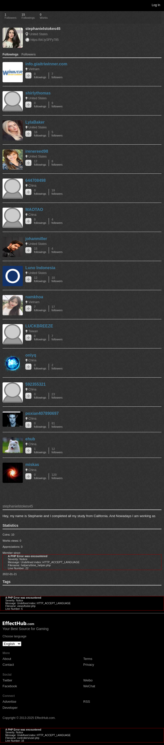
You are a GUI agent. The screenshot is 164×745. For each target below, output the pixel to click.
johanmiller (36, 239)
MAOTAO (34, 209)
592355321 (35, 384)
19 (56, 192)
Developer (10, 708)
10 (56, 279)
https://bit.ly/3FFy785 (44, 40)
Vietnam (34, 69)
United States (38, 34)
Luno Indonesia (40, 268)
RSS (86, 701)
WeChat (89, 686)
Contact (8, 664)
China (32, 185)
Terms (87, 659)
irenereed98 (36, 151)
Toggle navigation (6, 5)
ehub (30, 439)
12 (40, 279)
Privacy (88, 664)
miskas (32, 464)
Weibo (88, 680)
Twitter (7, 680)
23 (56, 396)
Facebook (10, 686)
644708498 (35, 180)
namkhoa (34, 297)
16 (40, 134)
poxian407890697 (42, 413)
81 (56, 425)
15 (40, 250)
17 (40, 163)
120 (56, 476)
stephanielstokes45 (42, 28)
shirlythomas (38, 93)
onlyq (30, 355)
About (7, 659)
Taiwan (33, 331)
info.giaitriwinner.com (46, 64)
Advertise (9, 701)
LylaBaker (35, 122)
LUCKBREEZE (39, 326)
